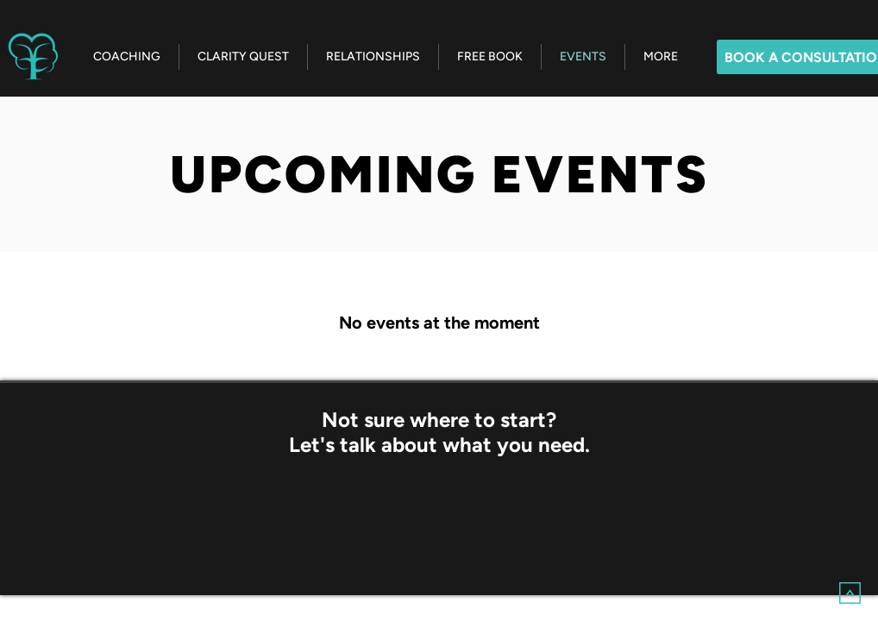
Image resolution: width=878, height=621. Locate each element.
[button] (660, 57)
